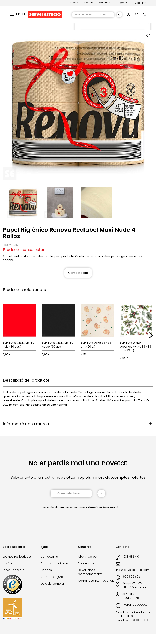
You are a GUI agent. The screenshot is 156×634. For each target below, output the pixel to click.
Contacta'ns (49, 556)
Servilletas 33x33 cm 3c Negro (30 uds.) (57, 344)
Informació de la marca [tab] (26, 424)
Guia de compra (52, 584)
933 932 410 (131, 556)
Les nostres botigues (17, 556)
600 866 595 (131, 577)
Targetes (122, 2)
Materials (104, 2)
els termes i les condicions (71, 507)
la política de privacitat (103, 507)
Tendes (73, 2)
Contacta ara (78, 273)
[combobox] (93, 14)
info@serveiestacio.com (132, 570)
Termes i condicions (54, 563)
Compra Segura (52, 577)
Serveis (88, 2)
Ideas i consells (13, 570)
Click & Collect (88, 556)
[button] (140, 3)
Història (8, 563)
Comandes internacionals (96, 581)
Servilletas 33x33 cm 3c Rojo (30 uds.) (18, 344)
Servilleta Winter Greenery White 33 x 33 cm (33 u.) (135, 346)
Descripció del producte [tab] (26, 380)
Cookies (46, 570)
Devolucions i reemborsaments (90, 572)
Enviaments (86, 563)
